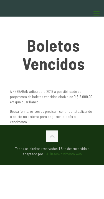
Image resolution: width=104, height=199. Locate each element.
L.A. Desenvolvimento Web (63, 154)
